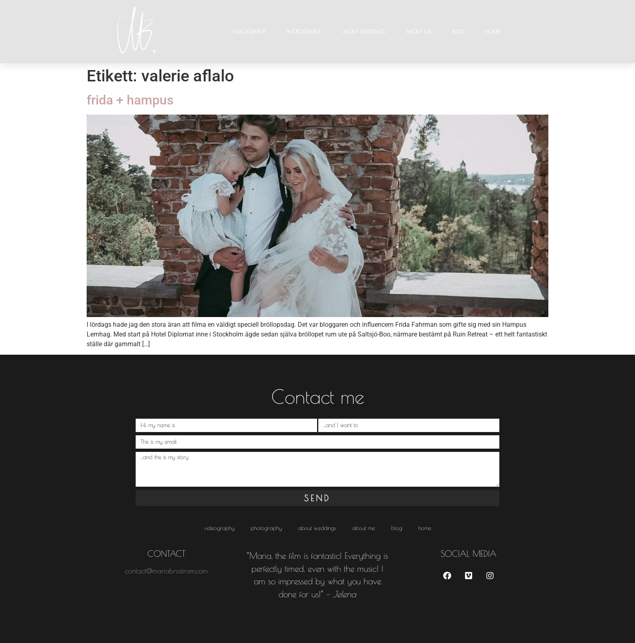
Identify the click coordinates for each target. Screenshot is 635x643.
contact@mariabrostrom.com (166, 571)
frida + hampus (130, 100)
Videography (249, 31)
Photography (304, 31)
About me (418, 31)
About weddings (363, 31)
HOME (492, 31)
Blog (458, 31)
